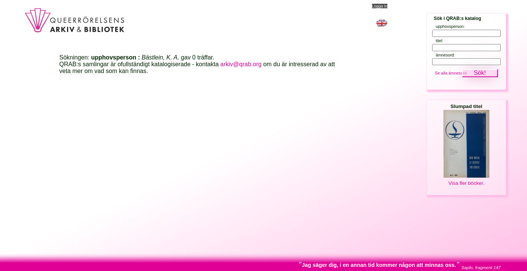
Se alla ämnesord (451, 73)
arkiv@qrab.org (241, 64)
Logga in (379, 6)
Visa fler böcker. (466, 183)
